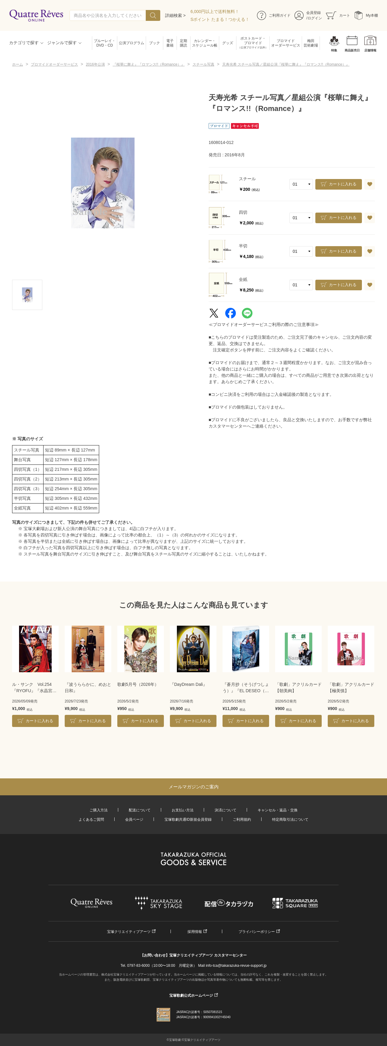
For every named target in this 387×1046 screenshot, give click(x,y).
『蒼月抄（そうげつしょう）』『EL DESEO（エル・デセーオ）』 (246, 688)
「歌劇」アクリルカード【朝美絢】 (298, 687)
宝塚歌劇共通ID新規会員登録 (188, 819)
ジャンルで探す (62, 42)
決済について (225, 810)
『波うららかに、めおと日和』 (88, 687)
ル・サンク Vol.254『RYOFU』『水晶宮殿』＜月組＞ (32, 688)
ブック (154, 43)
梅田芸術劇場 (311, 43)
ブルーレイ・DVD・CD (104, 43)
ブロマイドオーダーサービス (285, 43)
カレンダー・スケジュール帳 (204, 43)
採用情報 (194, 932)
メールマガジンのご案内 (194, 786)
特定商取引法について (290, 819)
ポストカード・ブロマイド (253, 43)
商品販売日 (352, 50)
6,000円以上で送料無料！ (214, 11)
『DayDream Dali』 (188, 684)
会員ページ (134, 819)
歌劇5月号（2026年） (138, 684)
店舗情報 (370, 50)
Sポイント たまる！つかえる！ (219, 19)
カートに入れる (342, 184)
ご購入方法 (98, 810)
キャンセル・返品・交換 (278, 810)
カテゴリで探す (24, 42)
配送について (140, 810)
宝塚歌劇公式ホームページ (191, 995)
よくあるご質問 (91, 819)
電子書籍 (170, 43)
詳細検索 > (175, 15)
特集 (334, 50)
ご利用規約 (242, 819)
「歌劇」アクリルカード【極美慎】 (351, 687)
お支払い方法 (183, 810)
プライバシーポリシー (257, 932)
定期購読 (183, 43)
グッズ (227, 43)
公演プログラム (131, 43)
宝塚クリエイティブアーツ (129, 932)
